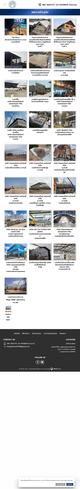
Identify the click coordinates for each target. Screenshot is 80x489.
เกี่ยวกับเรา (26, 333)
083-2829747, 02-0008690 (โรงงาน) (59, 4)
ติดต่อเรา (63, 333)
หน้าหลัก (17, 333)
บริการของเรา (36, 333)
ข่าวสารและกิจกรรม (50, 333)
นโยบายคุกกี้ (60, 484)
